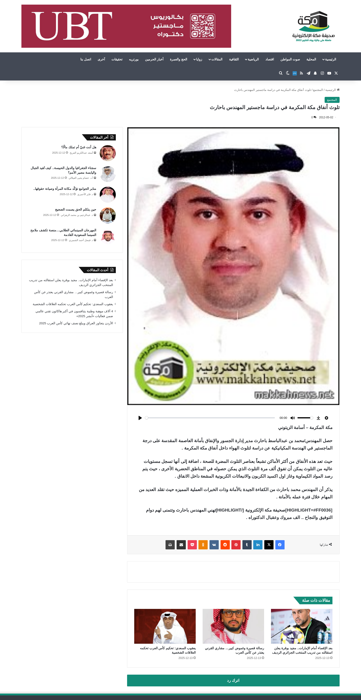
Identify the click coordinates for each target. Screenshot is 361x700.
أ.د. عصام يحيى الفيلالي (81, 177)
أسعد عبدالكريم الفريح (81, 152)
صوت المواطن (290, 59)
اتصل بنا (85, 59)
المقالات (216, 59)
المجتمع (318, 90)
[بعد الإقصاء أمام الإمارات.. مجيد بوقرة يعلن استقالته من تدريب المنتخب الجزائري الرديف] (301, 626)
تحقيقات (116, 59)
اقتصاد (269, 59)
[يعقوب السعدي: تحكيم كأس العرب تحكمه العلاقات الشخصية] (165, 626)
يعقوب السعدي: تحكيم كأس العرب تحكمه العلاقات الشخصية (73, 304)
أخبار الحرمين (154, 59)
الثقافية (234, 59)
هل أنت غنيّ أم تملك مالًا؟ (78, 147)
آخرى (101, 59)
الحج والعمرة (178, 59)
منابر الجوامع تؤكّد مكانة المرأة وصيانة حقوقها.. (64, 189)
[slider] (210, 418)
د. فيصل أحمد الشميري (81, 240)
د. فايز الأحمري (85, 194)
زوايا (199, 59)
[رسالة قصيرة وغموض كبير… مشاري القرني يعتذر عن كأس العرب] (233, 626)
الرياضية (253, 59)
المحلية (311, 59)
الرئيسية (330, 59)
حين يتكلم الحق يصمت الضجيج (75, 209)
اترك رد (233, 680)
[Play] (140, 418)
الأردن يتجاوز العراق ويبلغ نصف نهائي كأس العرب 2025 (76, 323)
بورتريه (134, 59)
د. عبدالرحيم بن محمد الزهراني (77, 215)
